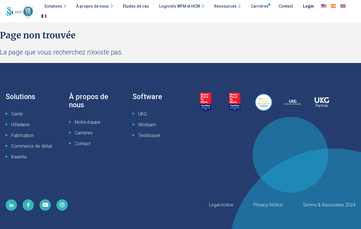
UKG (142, 114)
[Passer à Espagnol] (333, 6)
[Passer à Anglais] (324, 6)
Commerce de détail (31, 146)
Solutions (53, 6)
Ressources (225, 6)
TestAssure (149, 135)
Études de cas (136, 6)
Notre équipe (87, 122)
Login (308, 6)
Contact (286, 6)
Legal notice (221, 205)
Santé (17, 114)
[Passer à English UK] (343, 6)
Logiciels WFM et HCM (179, 6)
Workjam (147, 124)
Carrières (259, 6)
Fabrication (22, 135)
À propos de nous (92, 6)
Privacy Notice (268, 205)
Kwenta (18, 157)
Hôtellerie (20, 124)
